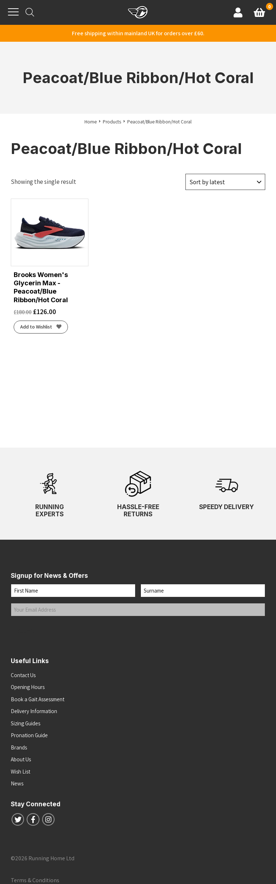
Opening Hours (28, 687)
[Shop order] (225, 181)
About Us (21, 759)
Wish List (20, 771)
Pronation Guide (29, 735)
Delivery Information (34, 711)
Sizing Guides (25, 723)
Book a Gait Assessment (37, 699)
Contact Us (23, 675)
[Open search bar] (30, 12)
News (17, 783)
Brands (19, 747)
